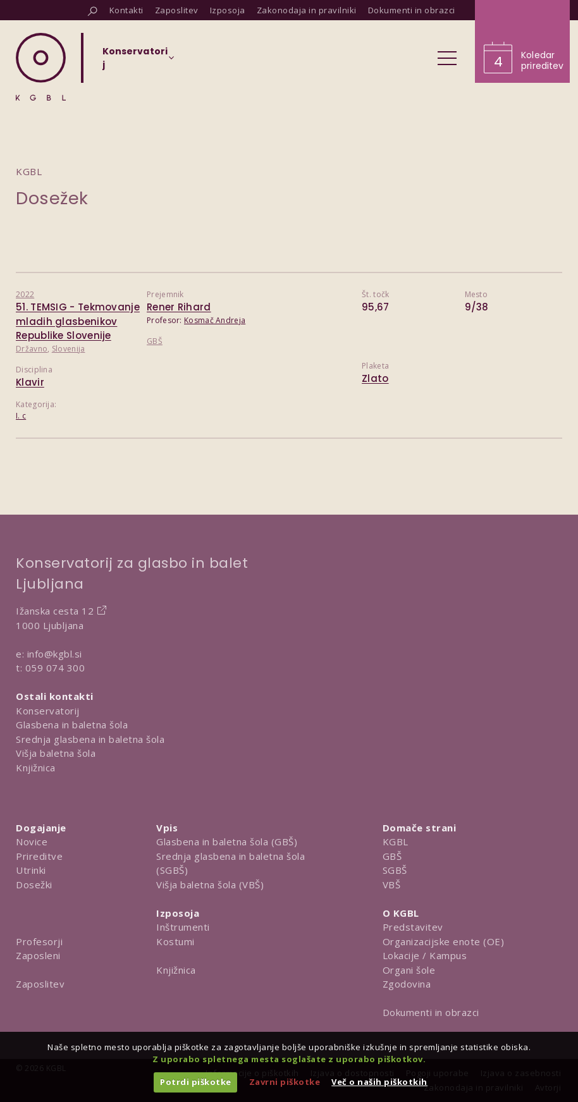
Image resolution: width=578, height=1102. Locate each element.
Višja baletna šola (55, 753)
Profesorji (39, 941)
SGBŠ (395, 870)
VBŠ (392, 884)
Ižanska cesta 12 (55, 610)
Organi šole (409, 970)
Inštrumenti (183, 927)
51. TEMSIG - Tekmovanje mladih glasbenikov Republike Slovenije (78, 321)
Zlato (375, 378)
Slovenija (68, 348)
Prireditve (39, 856)
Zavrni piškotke (285, 1081)
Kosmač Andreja (214, 320)
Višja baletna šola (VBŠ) (210, 884)
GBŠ (155, 341)
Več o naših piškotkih (379, 1081)
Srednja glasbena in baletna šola (90, 739)
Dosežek (52, 198)
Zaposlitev (40, 983)
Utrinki (31, 870)
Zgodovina (407, 983)
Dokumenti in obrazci (431, 1012)
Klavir (30, 382)
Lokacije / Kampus (425, 955)
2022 (25, 294)
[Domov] (41, 67)
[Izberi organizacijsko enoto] (135, 62)
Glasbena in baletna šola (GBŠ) (226, 841)
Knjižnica (36, 767)
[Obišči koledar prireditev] (522, 41)
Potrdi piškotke (195, 1081)
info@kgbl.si (54, 653)
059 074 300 (55, 667)
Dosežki (34, 884)
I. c (21, 415)
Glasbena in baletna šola (72, 724)
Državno (31, 348)
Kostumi (175, 941)
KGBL (396, 841)
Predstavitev (413, 927)
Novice (31, 841)
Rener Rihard (179, 307)
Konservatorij (48, 710)
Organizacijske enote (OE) (444, 941)
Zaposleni (38, 955)
